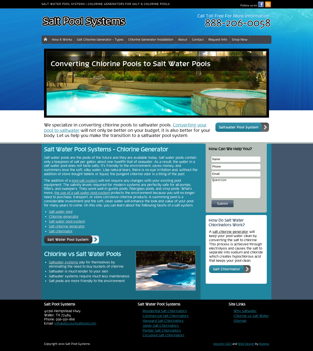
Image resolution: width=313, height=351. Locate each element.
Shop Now (239, 39)
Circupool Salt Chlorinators (163, 335)
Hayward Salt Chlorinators (163, 321)
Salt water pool (60, 212)
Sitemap (240, 321)
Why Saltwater (245, 311)
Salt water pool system (67, 221)
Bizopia (264, 344)
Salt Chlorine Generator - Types (100, 39)
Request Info (217, 39)
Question (236, 188)
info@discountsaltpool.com (75, 323)
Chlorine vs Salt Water (251, 316)
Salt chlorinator (61, 231)
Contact (198, 39)
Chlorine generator (64, 216)
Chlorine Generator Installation (150, 39)
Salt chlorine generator (67, 226)
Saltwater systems (63, 262)
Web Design (246, 344)
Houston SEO (222, 344)
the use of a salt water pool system (82, 193)
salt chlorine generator (230, 232)
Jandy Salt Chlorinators (161, 326)
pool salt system (84, 180)
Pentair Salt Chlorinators (162, 330)
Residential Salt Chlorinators (165, 311)
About (182, 39)
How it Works (62, 39)
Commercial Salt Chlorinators (166, 316)
